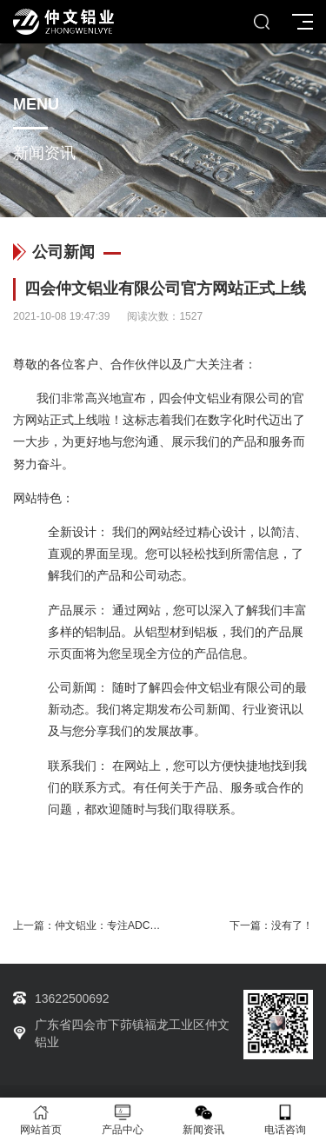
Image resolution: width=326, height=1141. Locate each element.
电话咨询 (285, 1120)
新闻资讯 (204, 1120)
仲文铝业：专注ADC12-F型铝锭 (129, 925)
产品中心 (122, 1120)
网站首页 (41, 1120)
